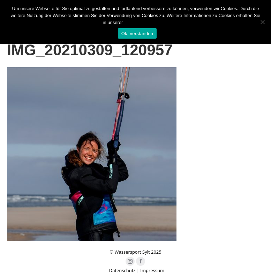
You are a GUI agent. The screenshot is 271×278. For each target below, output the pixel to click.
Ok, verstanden (137, 33)
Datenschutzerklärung (146, 22)
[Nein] (262, 21)
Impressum (152, 270)
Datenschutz (122, 270)
